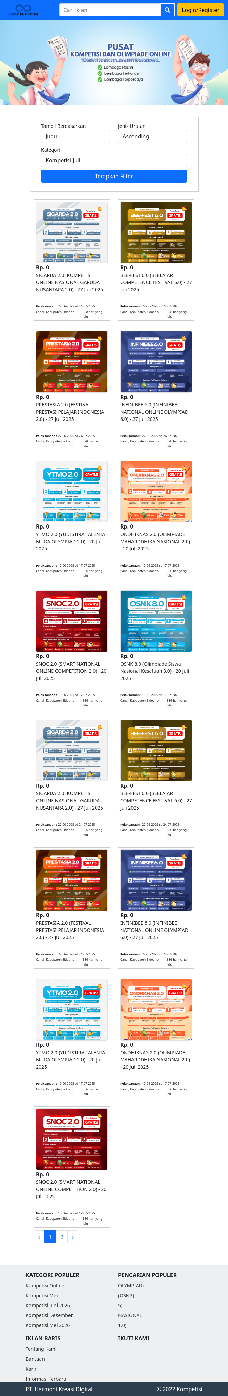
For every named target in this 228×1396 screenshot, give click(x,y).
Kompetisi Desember (49, 1315)
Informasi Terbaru (46, 1378)
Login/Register (200, 10)
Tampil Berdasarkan (63, 126)
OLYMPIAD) (131, 1285)
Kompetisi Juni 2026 (48, 1305)
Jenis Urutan (132, 126)
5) (120, 1305)
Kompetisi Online (45, 1285)
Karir (31, 1368)
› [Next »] (73, 1237)
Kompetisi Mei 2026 (48, 1325)
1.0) (122, 1325)
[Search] (110, 9)
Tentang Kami (41, 1349)
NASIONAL (130, 1315)
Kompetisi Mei (42, 1295)
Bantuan (35, 1359)
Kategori (50, 150)
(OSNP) (126, 1295)
